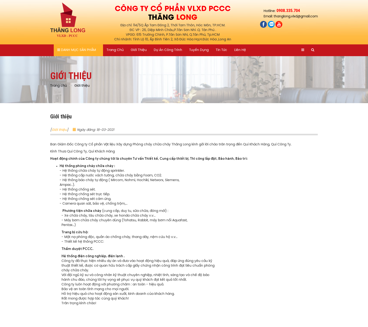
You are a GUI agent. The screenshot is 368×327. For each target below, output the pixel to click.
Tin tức (221, 50)
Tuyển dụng (199, 50)
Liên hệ (240, 50)
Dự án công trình (168, 50)
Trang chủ (115, 50)
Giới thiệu (139, 50)
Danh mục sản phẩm (76, 50)
